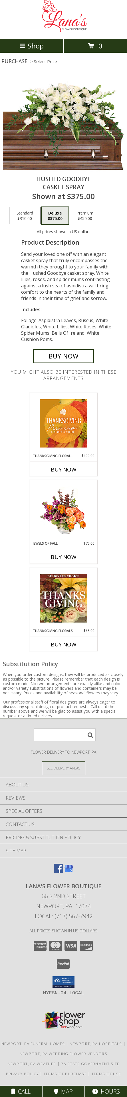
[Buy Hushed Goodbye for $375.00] (63, 356)
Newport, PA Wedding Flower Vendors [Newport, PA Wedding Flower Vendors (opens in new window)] (63, 1053)
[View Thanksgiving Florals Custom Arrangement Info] (63, 598)
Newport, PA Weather (32, 1063)
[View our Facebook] (58, 871)
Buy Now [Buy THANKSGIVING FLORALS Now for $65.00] (63, 644)
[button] (63, 982)
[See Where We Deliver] (63, 768)
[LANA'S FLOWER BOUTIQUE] (63, 30)
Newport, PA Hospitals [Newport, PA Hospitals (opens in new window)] (96, 1043)
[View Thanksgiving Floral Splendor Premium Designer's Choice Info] (63, 423)
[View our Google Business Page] (68, 871)
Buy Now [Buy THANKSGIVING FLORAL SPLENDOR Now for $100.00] (63, 469)
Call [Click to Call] (21, 1091)
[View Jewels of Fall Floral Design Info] (63, 511)
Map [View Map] (63, 1091)
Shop (32, 45)
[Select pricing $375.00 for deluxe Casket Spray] (55, 215)
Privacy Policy (22, 1073)
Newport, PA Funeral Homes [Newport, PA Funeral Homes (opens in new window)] (33, 1043)
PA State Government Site (90, 1063)
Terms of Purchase (65, 1073)
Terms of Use (106, 1073)
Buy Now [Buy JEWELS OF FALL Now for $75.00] (63, 557)
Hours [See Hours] (106, 1091)
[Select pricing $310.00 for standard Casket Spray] (24, 215)
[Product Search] (65, 734)
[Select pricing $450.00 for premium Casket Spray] (85, 215)
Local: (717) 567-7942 (63, 916)
